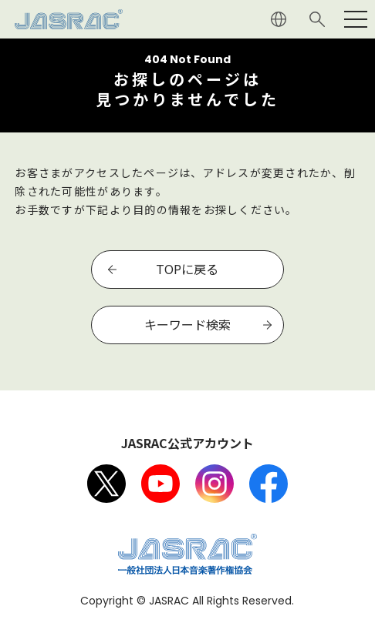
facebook (268, 483)
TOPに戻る (187, 269)
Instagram (214, 483)
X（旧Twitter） (106, 483)
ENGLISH (278, 19)
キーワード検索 (187, 324)
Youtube (160, 483)
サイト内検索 (317, 19)
